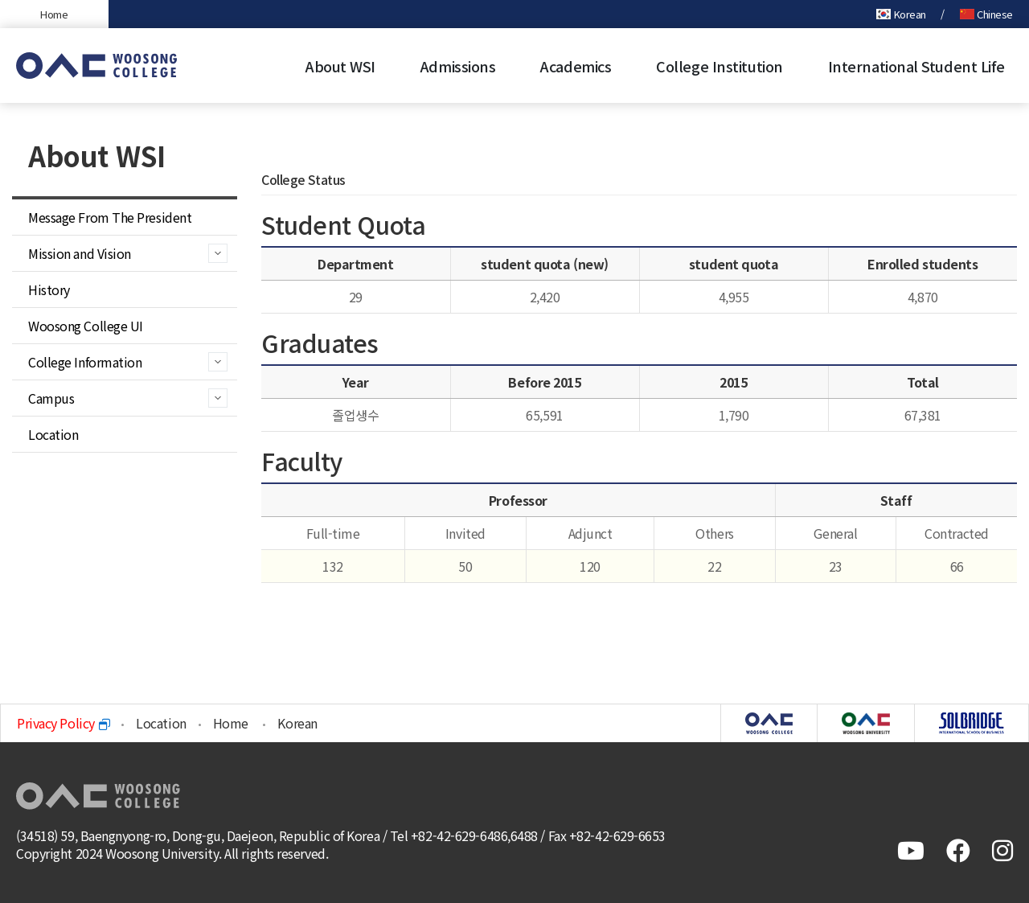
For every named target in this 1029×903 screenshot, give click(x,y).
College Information (84, 361)
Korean (901, 14)
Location (53, 434)
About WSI (340, 65)
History (49, 289)
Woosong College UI (85, 325)
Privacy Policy (63, 723)
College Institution (719, 65)
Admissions (458, 65)
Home (54, 14)
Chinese (986, 14)
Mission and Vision (79, 253)
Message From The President (109, 217)
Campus (51, 398)
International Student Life (916, 65)
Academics (575, 65)
